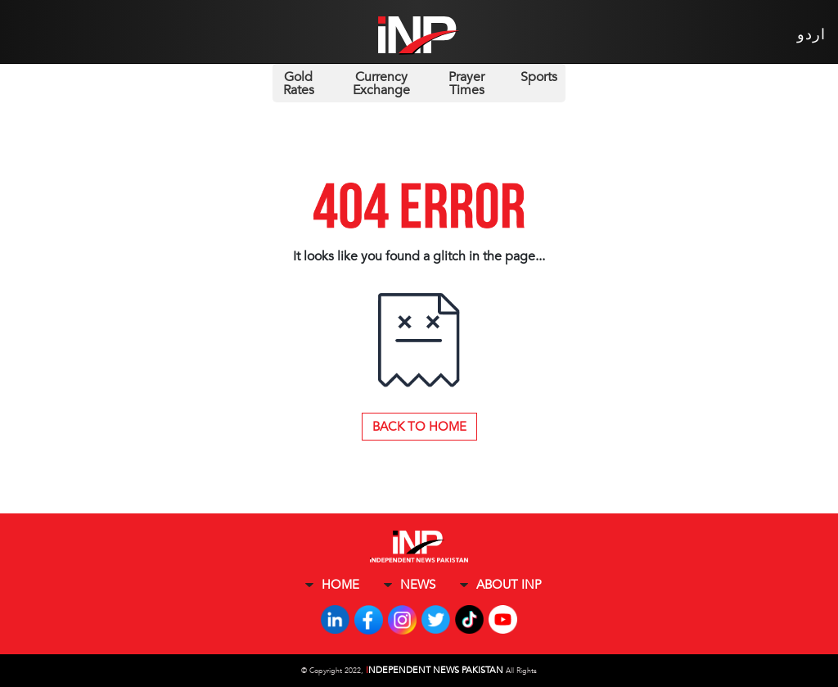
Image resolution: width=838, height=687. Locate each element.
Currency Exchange (381, 83)
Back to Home (419, 426)
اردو (811, 35)
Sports (538, 77)
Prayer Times (466, 83)
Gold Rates (298, 83)
